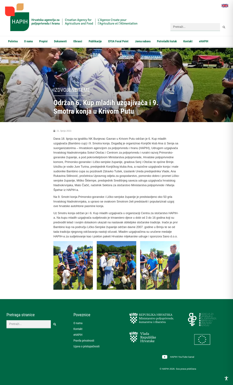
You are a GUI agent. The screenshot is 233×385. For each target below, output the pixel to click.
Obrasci (77, 41)
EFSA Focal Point (118, 41)
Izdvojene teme (71, 90)
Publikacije (95, 41)
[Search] (224, 27)
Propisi (43, 41)
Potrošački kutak (167, 41)
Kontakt (188, 41)
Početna (13, 41)
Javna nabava (142, 41)
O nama (28, 41)
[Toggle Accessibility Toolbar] (226, 378)
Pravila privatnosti (83, 340)
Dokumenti (60, 41)
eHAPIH (203, 41)
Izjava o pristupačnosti (86, 346)
